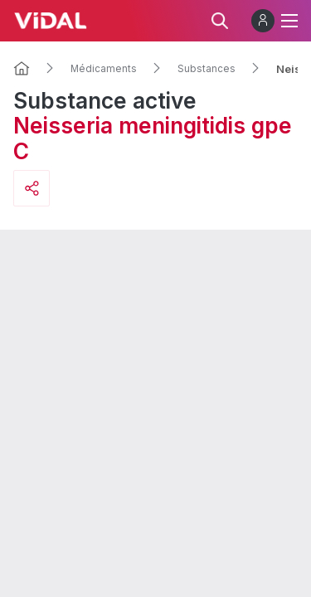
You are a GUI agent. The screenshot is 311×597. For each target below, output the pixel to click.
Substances (206, 69)
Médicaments (103, 69)
